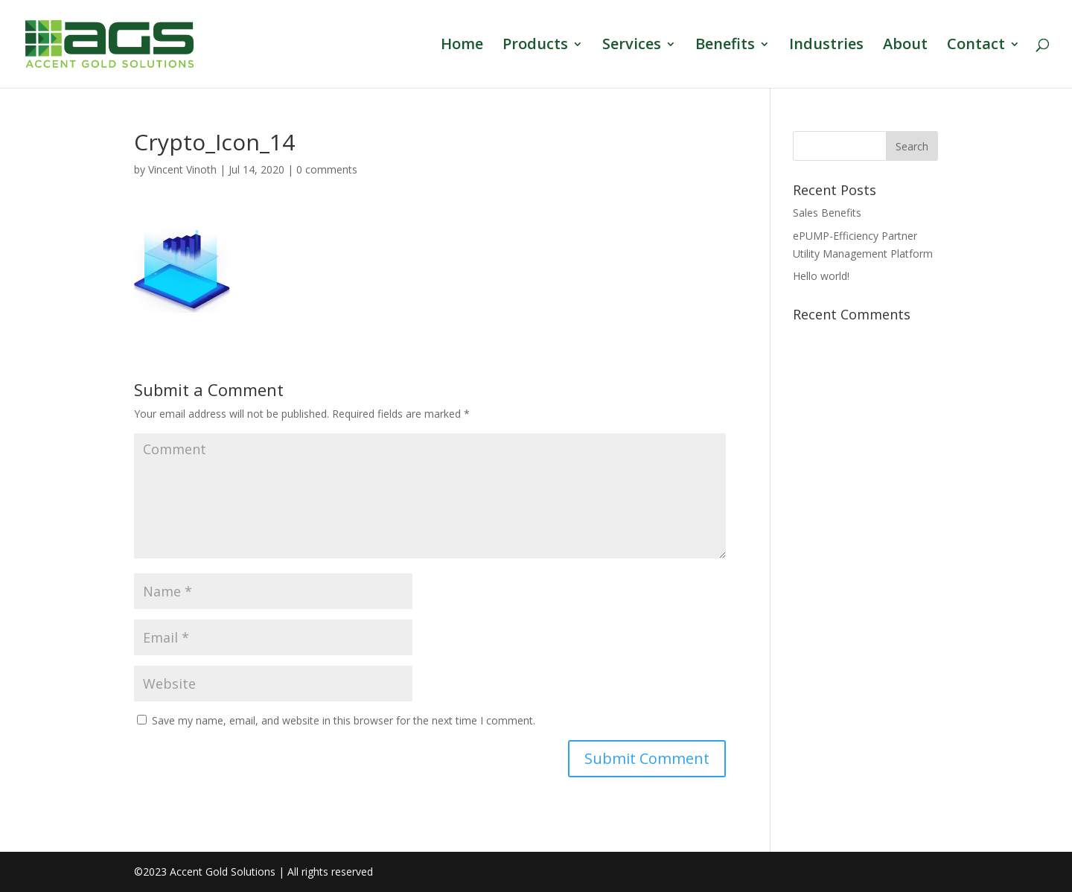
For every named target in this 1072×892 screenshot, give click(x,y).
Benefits (725, 46)
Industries (826, 46)
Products (535, 46)
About (905, 46)
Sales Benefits (827, 213)
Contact (976, 46)
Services (631, 46)
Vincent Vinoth (182, 169)
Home (462, 46)
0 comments (326, 169)
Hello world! (821, 276)
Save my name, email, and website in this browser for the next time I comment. (343, 720)
